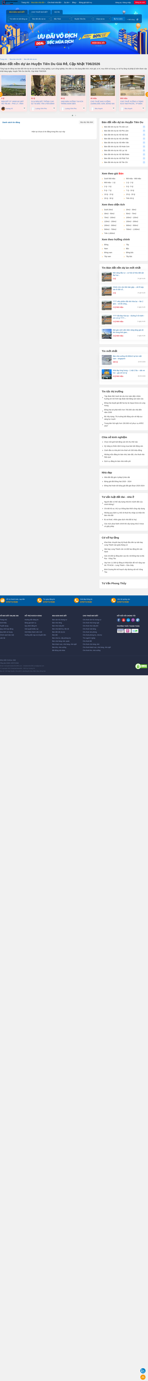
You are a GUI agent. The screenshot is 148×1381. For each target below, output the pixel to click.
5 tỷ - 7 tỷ (107, 190)
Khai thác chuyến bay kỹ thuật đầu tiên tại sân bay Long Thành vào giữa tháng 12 (123, 543)
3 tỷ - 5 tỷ (129, 186)
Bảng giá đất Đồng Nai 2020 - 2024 (117, 481)
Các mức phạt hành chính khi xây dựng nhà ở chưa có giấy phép (124, 525)
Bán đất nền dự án (58, 632)
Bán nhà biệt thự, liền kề (60, 629)
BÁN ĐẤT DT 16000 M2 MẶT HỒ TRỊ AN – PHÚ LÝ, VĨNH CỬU (12, 102)
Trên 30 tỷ (130, 198)
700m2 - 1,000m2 (133, 229)
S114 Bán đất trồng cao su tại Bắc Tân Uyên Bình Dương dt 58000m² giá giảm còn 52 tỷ (42, 102)
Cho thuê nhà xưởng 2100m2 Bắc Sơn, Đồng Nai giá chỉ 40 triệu (102, 102)
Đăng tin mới (140, 2)
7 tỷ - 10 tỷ (130, 190)
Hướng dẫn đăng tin (31, 620)
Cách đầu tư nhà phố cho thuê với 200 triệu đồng (123, 450)
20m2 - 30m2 (131, 210)
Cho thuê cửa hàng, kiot (91, 644)
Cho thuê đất (87, 641)
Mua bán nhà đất (37, 2)
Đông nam (108, 252)
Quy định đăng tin (31, 626)
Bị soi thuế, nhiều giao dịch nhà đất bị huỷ (120, 520)
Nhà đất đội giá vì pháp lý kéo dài (117, 477)
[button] (72, 115)
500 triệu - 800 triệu (133, 179)
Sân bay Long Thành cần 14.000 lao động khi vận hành (123, 550)
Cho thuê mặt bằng (89, 629)
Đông (106, 245)
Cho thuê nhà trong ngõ (91, 623)
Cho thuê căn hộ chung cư (92, 620)
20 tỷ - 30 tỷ (108, 198)
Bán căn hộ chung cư (59, 620)
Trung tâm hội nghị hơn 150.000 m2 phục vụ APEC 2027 (124, 424)
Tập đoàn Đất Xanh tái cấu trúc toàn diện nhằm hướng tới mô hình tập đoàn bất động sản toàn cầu (123, 397)
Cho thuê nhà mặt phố (90, 626)
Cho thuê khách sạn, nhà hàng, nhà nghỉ (97, 647)
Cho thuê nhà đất (54, 2)
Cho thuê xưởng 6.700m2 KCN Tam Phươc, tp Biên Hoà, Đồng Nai (131, 102)
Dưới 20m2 (108, 210)
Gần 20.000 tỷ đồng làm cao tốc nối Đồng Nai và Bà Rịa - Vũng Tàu (124, 557)
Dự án (66, 2)
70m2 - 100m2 (109, 217)
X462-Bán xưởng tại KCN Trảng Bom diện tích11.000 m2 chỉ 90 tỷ (72, 102)
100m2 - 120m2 (132, 217)
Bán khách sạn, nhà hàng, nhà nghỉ (64, 644)
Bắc (127, 249)
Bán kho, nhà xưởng (59, 647)
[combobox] (40, 19)
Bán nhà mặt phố (58, 626)
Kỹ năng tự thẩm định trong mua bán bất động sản (123, 446)
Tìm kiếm (118, 19)
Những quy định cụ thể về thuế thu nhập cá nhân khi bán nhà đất (124, 514)
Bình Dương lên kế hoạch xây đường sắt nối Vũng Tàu (123, 570)
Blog (74, 2)
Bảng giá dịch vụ (85, 2)
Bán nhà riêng (57, 623)
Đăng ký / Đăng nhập (123, 2)
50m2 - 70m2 (131, 214)
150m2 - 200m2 (132, 221)
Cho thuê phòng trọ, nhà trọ (92, 635)
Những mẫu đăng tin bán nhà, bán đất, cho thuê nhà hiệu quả (124, 455)
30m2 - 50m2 (109, 214)
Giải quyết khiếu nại (31, 629)
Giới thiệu (3, 623)
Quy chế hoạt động (6, 629)
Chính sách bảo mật (7, 635)
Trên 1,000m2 (109, 233)
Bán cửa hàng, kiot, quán (60, 641)
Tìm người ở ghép (89, 638)
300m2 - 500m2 (132, 225)
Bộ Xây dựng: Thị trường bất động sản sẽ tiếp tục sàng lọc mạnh (123, 418)
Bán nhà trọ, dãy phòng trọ (61, 638)
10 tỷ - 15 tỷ (108, 194)
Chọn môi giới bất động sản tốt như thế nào (121, 442)
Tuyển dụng (4, 626)
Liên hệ (2, 638)
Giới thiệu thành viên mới (33, 632)
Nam (106, 249)
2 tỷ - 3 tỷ (107, 186)
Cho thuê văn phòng (90, 632)
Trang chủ (25, 2)
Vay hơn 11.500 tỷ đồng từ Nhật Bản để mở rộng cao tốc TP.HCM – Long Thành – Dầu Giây (124, 564)
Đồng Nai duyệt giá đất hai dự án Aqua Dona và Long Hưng (124, 404)
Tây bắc (129, 256)
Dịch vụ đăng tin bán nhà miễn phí (117, 461)
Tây (127, 245)
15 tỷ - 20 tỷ (130, 194)
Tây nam (107, 256)
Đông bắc (129, 252)
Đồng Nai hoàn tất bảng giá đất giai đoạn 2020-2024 (124, 486)
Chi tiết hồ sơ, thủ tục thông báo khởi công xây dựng (124, 509)
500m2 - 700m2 (110, 229)
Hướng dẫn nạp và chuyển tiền (35, 635)
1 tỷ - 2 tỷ (129, 182)
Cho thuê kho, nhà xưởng (91, 650)
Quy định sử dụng (6, 632)
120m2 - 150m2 (110, 221)
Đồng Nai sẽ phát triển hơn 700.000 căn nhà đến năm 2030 (123, 411)
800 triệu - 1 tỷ (109, 182)
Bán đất (54, 635)
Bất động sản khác (58, 650)
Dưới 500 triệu (109, 179)
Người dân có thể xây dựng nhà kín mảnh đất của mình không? (123, 503)
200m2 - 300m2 (110, 225)
